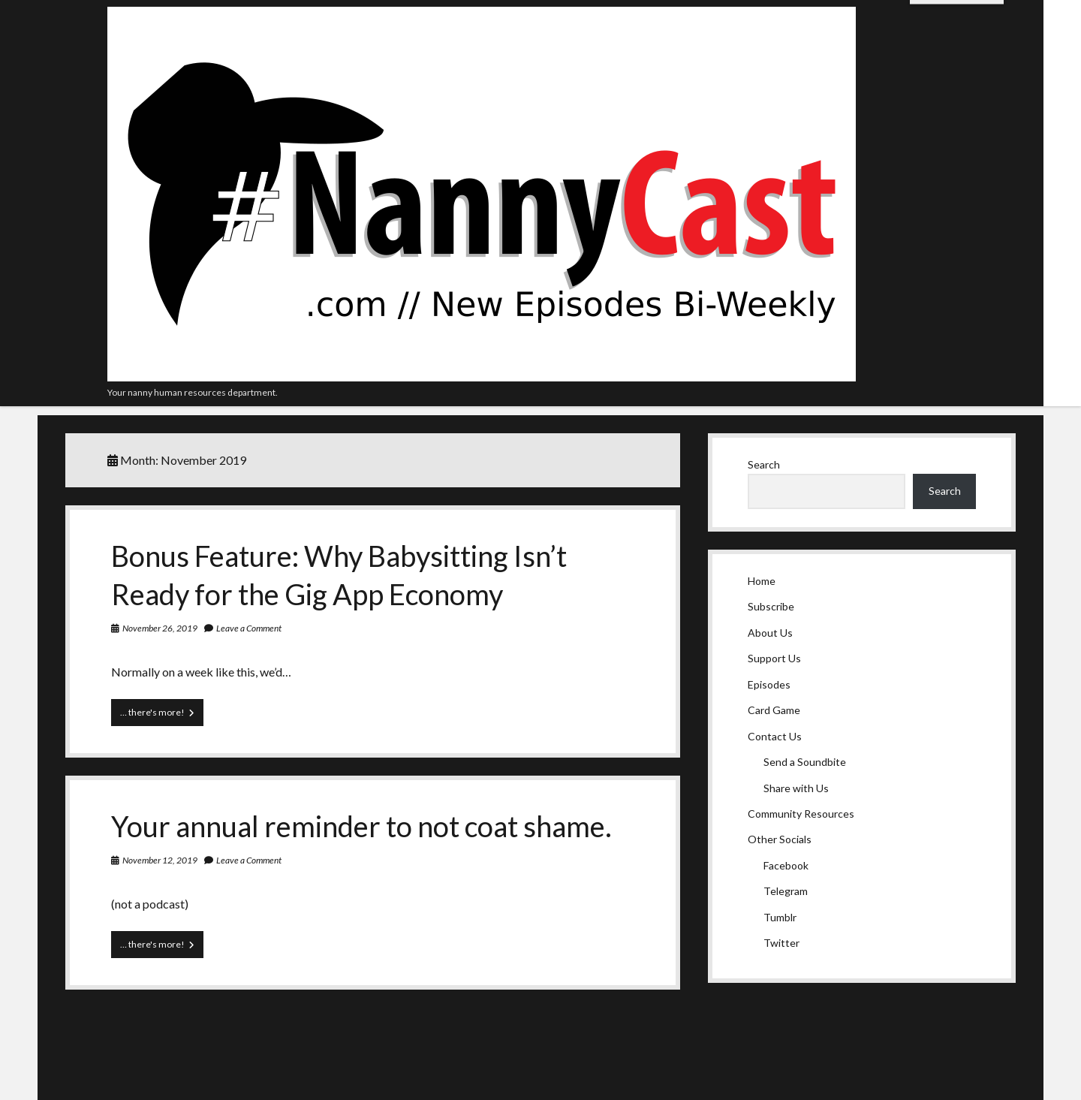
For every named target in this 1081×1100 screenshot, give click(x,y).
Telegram (785, 891)
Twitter (781, 942)
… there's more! (161, 715)
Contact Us (775, 736)
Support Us (774, 658)
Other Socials (780, 839)
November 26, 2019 (159, 628)
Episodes (769, 684)
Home (761, 580)
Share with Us (796, 788)
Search (764, 464)
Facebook (785, 865)
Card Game (774, 710)
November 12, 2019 (159, 860)
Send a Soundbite (804, 761)
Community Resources (801, 813)
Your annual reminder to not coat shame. (361, 826)
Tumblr (779, 917)
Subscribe (771, 606)
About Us (770, 632)
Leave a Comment (249, 628)
